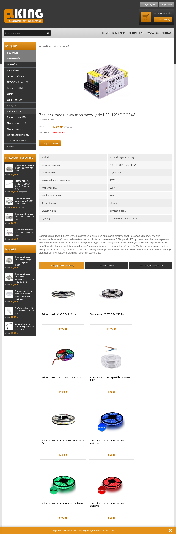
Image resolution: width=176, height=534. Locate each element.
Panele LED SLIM (15, 88)
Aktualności (136, 33)
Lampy (10, 93)
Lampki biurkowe (15, 99)
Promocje (12, 52)
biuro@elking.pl (104, 514)
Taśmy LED (12, 105)
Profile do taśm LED (16, 117)
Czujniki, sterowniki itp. (18, 134)
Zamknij (170, 530)
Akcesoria (11, 146)
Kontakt (167, 33)
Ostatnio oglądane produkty (151, 265)
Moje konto (166, 4)
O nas (105, 33)
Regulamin (118, 33)
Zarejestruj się (148, 4)
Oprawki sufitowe (15, 76)
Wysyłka (153, 33)
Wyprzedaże (13, 58)
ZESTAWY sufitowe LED (17, 82)
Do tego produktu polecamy (62, 265)
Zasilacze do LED (14, 111)
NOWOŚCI (12, 64)
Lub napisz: (96, 509)
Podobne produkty (106, 265)
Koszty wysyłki (53, 484)
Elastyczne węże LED (16, 123)
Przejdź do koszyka (146, 17)
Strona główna (45, 45)
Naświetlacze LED (15, 128)
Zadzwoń (10, 509)
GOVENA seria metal (16, 140)
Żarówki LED (13, 70)
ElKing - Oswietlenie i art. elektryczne (23, 16)
